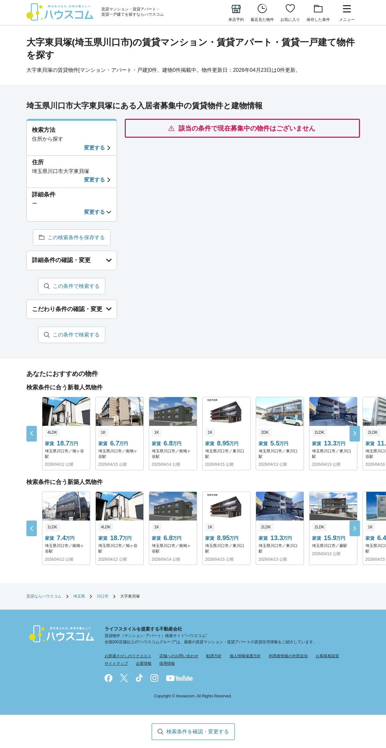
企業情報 (143, 664)
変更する (94, 147)
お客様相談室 (327, 656)
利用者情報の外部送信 (288, 656)
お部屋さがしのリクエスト (128, 656)
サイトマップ (116, 664)
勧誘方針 (214, 656)
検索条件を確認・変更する (197, 731)
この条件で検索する (76, 286)
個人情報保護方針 (245, 656)
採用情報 (167, 664)
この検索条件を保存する (76, 237)
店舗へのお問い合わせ (178, 656)
